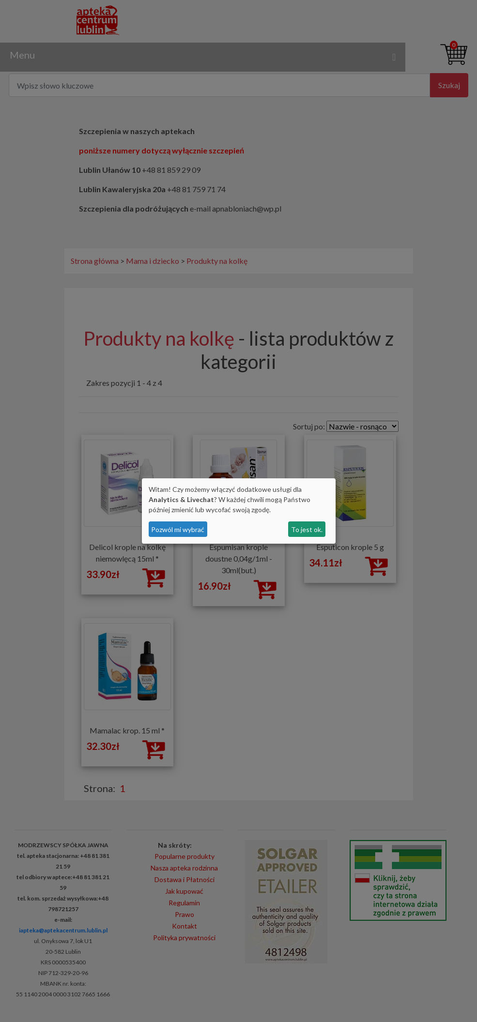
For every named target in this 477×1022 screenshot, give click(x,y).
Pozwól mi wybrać (177, 529)
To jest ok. (307, 529)
